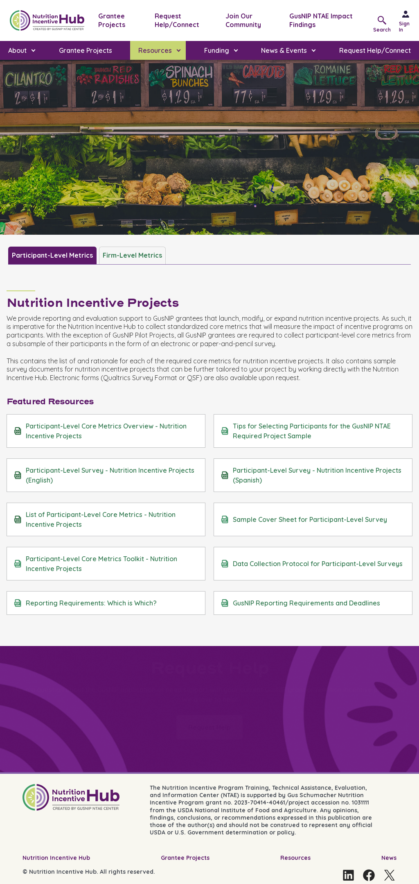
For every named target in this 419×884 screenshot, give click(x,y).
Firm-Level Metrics (132, 255)
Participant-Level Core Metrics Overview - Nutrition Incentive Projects (100, 431)
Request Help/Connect (177, 20)
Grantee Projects (111, 20)
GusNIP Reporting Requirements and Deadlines (300, 602)
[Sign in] (409, 20)
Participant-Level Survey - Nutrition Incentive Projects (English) (104, 475)
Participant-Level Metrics (52, 255)
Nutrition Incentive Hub (56, 857)
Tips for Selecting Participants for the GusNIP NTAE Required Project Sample (306, 431)
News (388, 857)
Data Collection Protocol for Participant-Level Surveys (312, 563)
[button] (384, 23)
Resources (295, 857)
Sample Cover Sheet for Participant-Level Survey (304, 519)
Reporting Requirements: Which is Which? (85, 602)
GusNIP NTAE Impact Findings (321, 20)
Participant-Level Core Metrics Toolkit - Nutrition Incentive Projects (95, 564)
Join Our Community (243, 20)
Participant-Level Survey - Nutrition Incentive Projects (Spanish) (311, 475)
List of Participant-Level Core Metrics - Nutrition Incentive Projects (95, 519)
